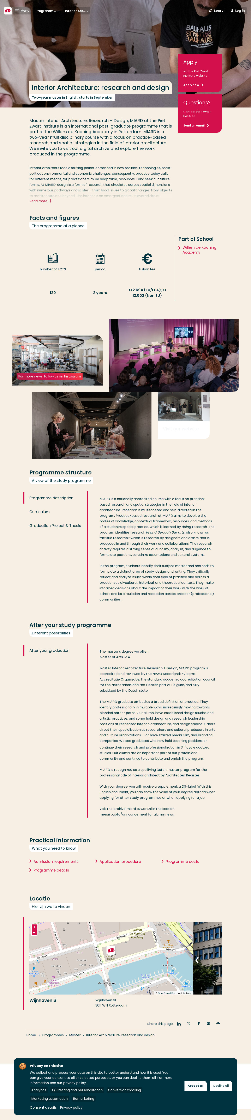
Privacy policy (71, 1107)
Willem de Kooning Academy (199, 257)
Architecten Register (182, 794)
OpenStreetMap (167, 1012)
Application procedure (120, 880)
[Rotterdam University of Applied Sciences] (8, 10)
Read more (41, 201)
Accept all (195, 1086)
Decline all (221, 1086)
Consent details (43, 1107)
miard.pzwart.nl (139, 828)
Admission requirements (56, 880)
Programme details (51, 889)
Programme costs (182, 880)
